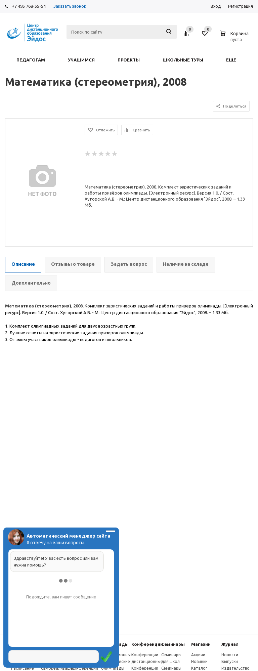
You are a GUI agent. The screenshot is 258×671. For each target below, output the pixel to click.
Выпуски (229, 661)
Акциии (198, 655)
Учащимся (81, 59)
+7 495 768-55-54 (29, 6)
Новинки (199, 661)
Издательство (235, 668)
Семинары (173, 644)
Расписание (22, 668)
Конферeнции (147, 644)
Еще (234, 59)
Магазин (201, 644)
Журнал (230, 644)
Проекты (129, 59)
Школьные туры (183, 59)
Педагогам (30, 59)
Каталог (199, 668)
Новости (229, 655)
